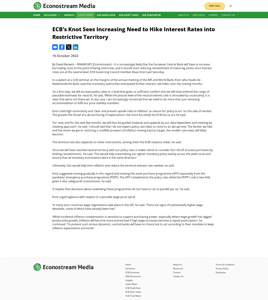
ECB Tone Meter (151, 15)
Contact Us (228, 15)
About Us (183, 15)
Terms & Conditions (225, 264)
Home (36, 15)
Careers (213, 15)
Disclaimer (221, 272)
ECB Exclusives (132, 272)
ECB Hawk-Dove (106, 15)
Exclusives (52, 15)
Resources (199, 15)
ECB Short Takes (128, 15)
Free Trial (214, 5)
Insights (69, 15)
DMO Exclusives (133, 276)
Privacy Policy (222, 268)
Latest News (85, 15)
